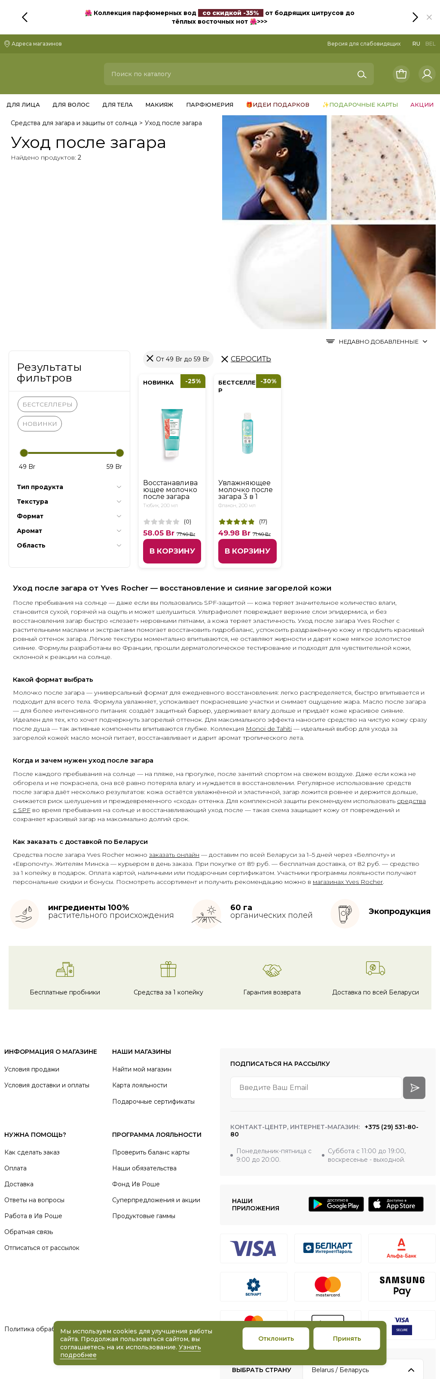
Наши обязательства (144, 1007)
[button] (429, 17)
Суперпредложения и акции (156, 1039)
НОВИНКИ (39, 263)
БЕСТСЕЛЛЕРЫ (47, 243)
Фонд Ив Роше (136, 1023)
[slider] (24, 292)
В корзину (172, 390)
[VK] (374, 1272)
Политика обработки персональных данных (72, 1169)
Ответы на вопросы (34, 1039)
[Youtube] (432, 1272)
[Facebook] (403, 1272)
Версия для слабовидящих (363, 43)
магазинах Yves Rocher (348, 721)
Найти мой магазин (141, 909)
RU (416, 43)
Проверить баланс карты (150, 991)
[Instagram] (315, 1272)
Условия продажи (31, 909)
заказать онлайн (174, 694)
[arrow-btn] (414, 927)
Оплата (15, 1007)
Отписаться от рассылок (41, 1087)
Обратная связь (28, 1071)
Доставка (19, 1023)
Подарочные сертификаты (153, 941)
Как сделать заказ (32, 991)
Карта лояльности (139, 925)
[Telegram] (344, 1272)
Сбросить (251, 198)
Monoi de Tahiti (269, 568)
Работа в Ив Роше (33, 1055)
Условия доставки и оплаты (46, 925)
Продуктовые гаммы (143, 1055)
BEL (430, 43)
